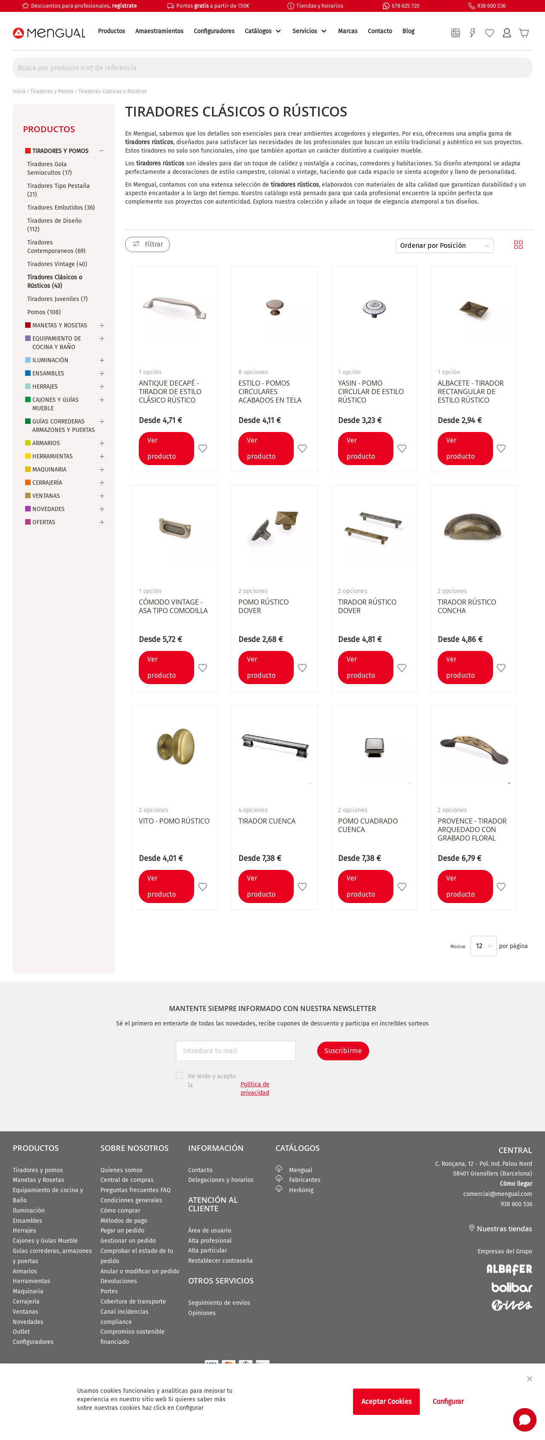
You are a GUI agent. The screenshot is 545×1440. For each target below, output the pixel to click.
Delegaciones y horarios (221, 1180)
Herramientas (52, 456)
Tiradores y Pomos (52, 91)
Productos (111, 31)
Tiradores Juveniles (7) (57, 299)
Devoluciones (118, 1281)
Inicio (19, 91)
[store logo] (49, 33)
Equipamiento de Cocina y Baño (56, 343)
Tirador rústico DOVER (367, 606)
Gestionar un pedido (128, 1240)
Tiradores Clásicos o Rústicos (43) (54, 282)
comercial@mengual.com (497, 1194)
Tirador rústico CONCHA (467, 606)
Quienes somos (121, 1170)
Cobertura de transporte (133, 1301)
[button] (203, 448)
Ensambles (48, 373)
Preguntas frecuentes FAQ (135, 1190)
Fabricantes (298, 1180)
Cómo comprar (120, 1210)
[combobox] (272, 67)
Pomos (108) (44, 312)
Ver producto (161, 448)
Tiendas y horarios (319, 6)
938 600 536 (491, 6)
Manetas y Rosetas (59, 325)
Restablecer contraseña (220, 1260)
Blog (408, 31)
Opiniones (202, 1313)
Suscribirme (343, 1051)
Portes (109, 1291)
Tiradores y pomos (38, 1170)
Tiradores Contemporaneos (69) (56, 247)
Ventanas (46, 496)
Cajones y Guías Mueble (55, 404)
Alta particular (207, 1250)
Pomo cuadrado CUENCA (368, 825)
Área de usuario (209, 1230)
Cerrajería (47, 482)
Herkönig (294, 1190)
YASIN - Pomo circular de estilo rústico (371, 391)
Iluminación (50, 360)
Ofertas (43, 522)
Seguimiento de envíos (219, 1303)
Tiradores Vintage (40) (57, 264)
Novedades (48, 509)
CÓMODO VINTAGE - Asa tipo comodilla (173, 606)
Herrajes (45, 386)
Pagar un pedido (122, 1230)
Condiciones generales (131, 1200)
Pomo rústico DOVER (263, 606)
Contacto (380, 31)
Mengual (293, 1170)
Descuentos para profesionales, (84, 6)
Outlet (21, 1331)
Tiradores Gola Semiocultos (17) (49, 168)
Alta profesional (210, 1240)
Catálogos (258, 31)
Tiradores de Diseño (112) (54, 225)
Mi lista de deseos (489, 33)
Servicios (305, 31)
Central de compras (127, 1180)
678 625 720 (405, 6)
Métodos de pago (123, 1220)
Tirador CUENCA (266, 821)
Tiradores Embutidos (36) (61, 207)
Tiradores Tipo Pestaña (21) (58, 190)
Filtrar (154, 244)
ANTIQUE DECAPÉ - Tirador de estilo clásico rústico (170, 391)
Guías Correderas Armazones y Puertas (63, 426)
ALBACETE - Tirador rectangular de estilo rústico (471, 391)
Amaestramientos (159, 31)
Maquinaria (49, 469)
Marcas (348, 31)
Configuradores (214, 31)
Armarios (46, 443)
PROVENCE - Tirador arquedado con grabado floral (472, 829)
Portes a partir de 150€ (212, 6)
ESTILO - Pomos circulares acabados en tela (269, 391)
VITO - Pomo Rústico (174, 821)
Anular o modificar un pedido (139, 1271)
